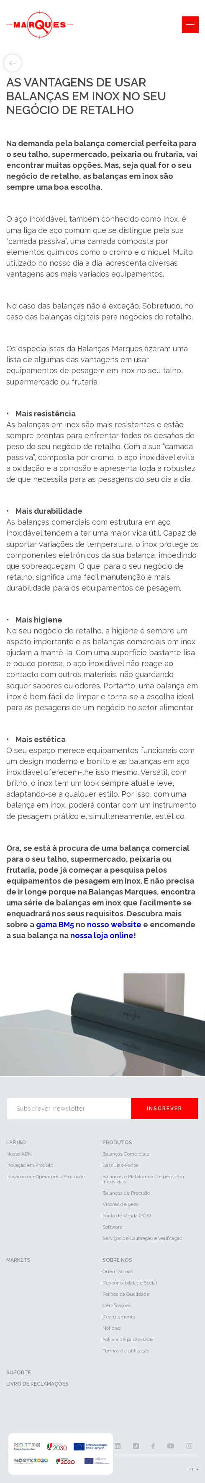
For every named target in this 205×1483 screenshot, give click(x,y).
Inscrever (164, 1109)
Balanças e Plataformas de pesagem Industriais (143, 1179)
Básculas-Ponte (120, 1165)
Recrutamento (118, 1317)
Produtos (117, 1143)
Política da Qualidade (125, 1294)
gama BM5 (55, 924)
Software (112, 1227)
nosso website (114, 924)
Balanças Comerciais (125, 1154)
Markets (18, 1260)
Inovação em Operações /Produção (45, 1177)
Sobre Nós (117, 1260)
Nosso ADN (19, 1154)
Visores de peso (120, 1204)
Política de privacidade (127, 1339)
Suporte (18, 1373)
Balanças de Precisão (126, 1193)
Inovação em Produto (29, 1165)
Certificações (116, 1305)
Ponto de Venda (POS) (126, 1216)
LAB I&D (16, 1143)
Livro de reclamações (37, 1384)
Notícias (111, 1328)
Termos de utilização (125, 1351)
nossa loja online (101, 935)
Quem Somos (117, 1271)
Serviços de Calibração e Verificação (142, 1238)
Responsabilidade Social (129, 1283)
